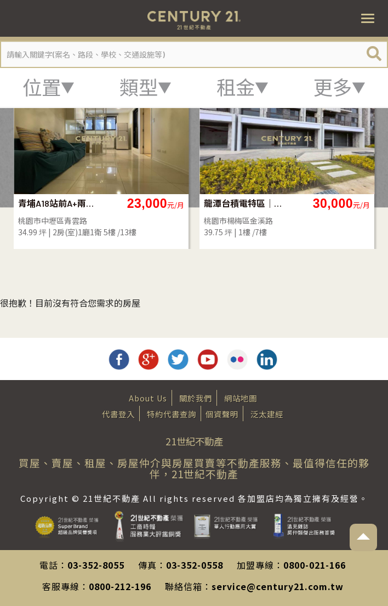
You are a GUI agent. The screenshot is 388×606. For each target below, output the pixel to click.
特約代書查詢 (171, 414)
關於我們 (195, 398)
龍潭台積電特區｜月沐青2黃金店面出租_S (243, 203)
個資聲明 (222, 414)
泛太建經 (266, 414)
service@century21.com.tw (278, 586)
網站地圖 (240, 398)
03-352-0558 (194, 564)
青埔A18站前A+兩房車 (58, 203)
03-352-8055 (95, 564)
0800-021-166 (314, 564)
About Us (148, 398)
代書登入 (118, 414)
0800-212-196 (120, 586)
